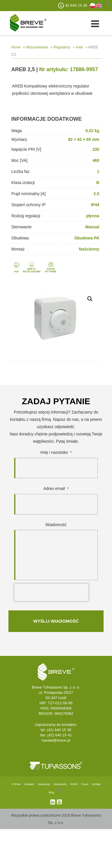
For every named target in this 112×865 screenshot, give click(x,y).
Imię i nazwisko (56, 452)
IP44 (95, 204)
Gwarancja (43, 784)
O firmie (16, 784)
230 (96, 149)
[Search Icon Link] (60, 792)
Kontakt (96, 784)
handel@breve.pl (56, 740)
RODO (74, 784)
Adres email (56, 488)
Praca (85, 784)
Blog (51, 792)
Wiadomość (55, 524)
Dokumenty (60, 784)
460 (96, 160)
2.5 (96, 193)
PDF (16, 271)
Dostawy (29, 784)
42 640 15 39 (76, 5)
